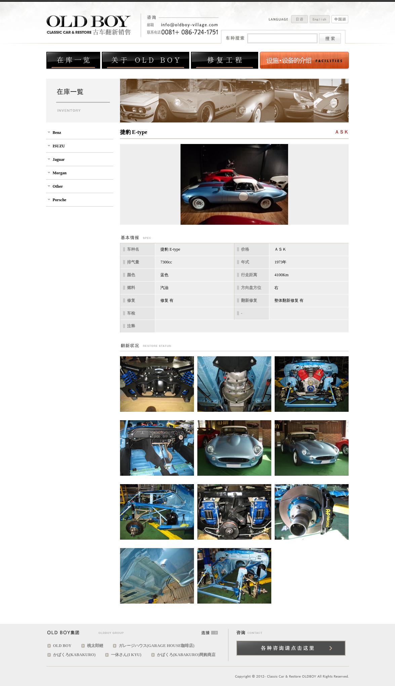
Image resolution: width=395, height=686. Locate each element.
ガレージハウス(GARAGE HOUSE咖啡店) (157, 645)
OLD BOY (62, 645)
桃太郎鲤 (95, 645)
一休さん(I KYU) (126, 654)
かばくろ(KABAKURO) (74, 654)
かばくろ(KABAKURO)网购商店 (186, 654)
